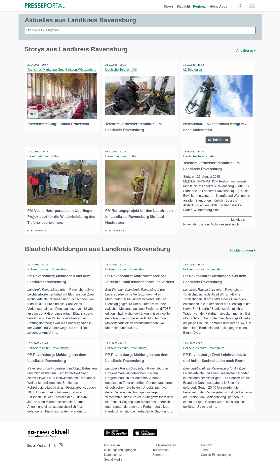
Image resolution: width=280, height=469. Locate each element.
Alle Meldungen (242, 250)
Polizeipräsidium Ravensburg (48, 269)
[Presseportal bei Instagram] (59, 445)
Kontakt (206, 445)
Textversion (160, 449)
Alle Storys (245, 50)
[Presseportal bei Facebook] (48, 445)
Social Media (113, 459)
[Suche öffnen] (239, 6)
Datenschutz (113, 454)
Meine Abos (218, 6)
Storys (169, 6)
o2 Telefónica (192, 69)
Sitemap (158, 454)
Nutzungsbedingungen (120, 449)
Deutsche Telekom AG (121, 69)
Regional (200, 6)
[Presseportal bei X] (53, 445)
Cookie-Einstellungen (216, 454)
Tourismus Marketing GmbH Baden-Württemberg (62, 69)
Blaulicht (183, 6)
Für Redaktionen (164, 445)
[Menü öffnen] (252, 6)
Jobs (204, 449)
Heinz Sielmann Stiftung (45, 156)
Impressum (112, 445)
